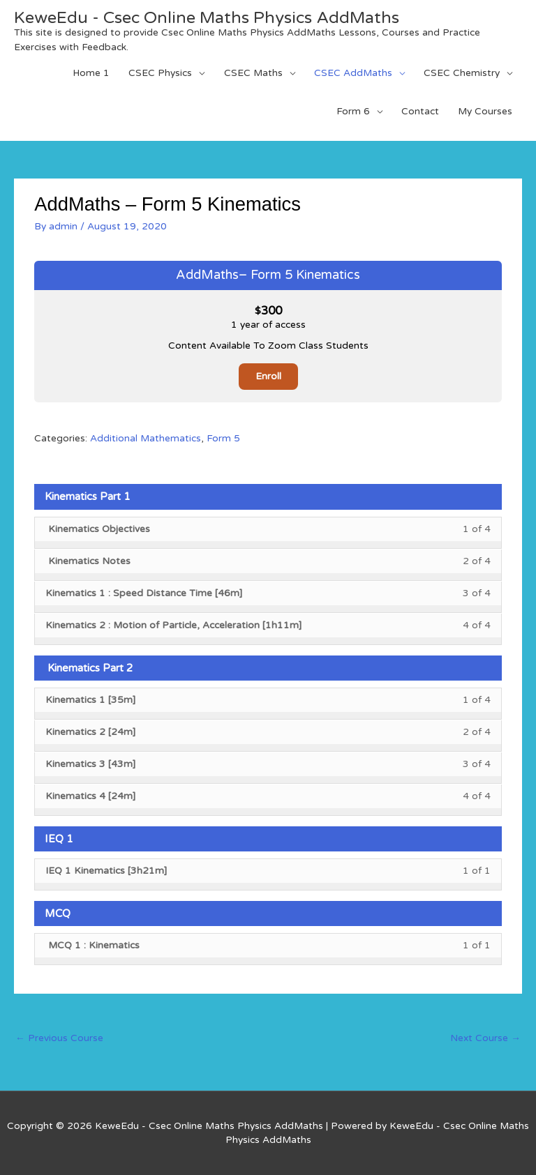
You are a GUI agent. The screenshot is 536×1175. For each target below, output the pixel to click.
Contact (420, 111)
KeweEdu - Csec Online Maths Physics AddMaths (206, 18)
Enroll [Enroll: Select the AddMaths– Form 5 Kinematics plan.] (268, 376)
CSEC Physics (160, 73)
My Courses (485, 111)
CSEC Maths (253, 73)
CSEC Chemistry (462, 73)
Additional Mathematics (145, 438)
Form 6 (353, 111)
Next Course (485, 1038)
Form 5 (223, 438)
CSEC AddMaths (353, 73)
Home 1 (91, 73)
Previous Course (59, 1038)
